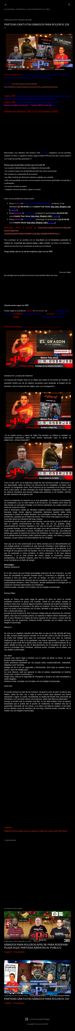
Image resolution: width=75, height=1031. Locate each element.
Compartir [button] (8, 827)
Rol (13, 831)
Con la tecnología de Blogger (37, 1018)
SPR (56, 831)
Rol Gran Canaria (30, 831)
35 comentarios (19, 951)
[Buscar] (69, 4)
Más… (48, 9)
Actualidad (9, 9)
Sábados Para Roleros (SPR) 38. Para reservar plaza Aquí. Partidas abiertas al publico (36, 945)
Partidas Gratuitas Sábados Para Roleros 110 (36, 998)
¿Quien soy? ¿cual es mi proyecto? (30, 9)
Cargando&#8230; (37, 770)
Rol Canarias (19, 831)
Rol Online (40, 831)
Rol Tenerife (49, 831)
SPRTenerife (62, 831)
